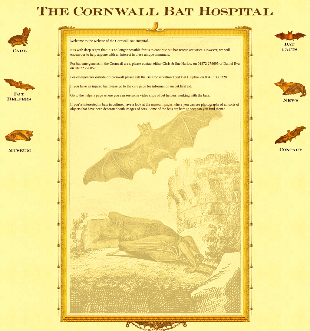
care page (139, 86)
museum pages (162, 104)
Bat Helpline (190, 77)
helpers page (94, 95)
